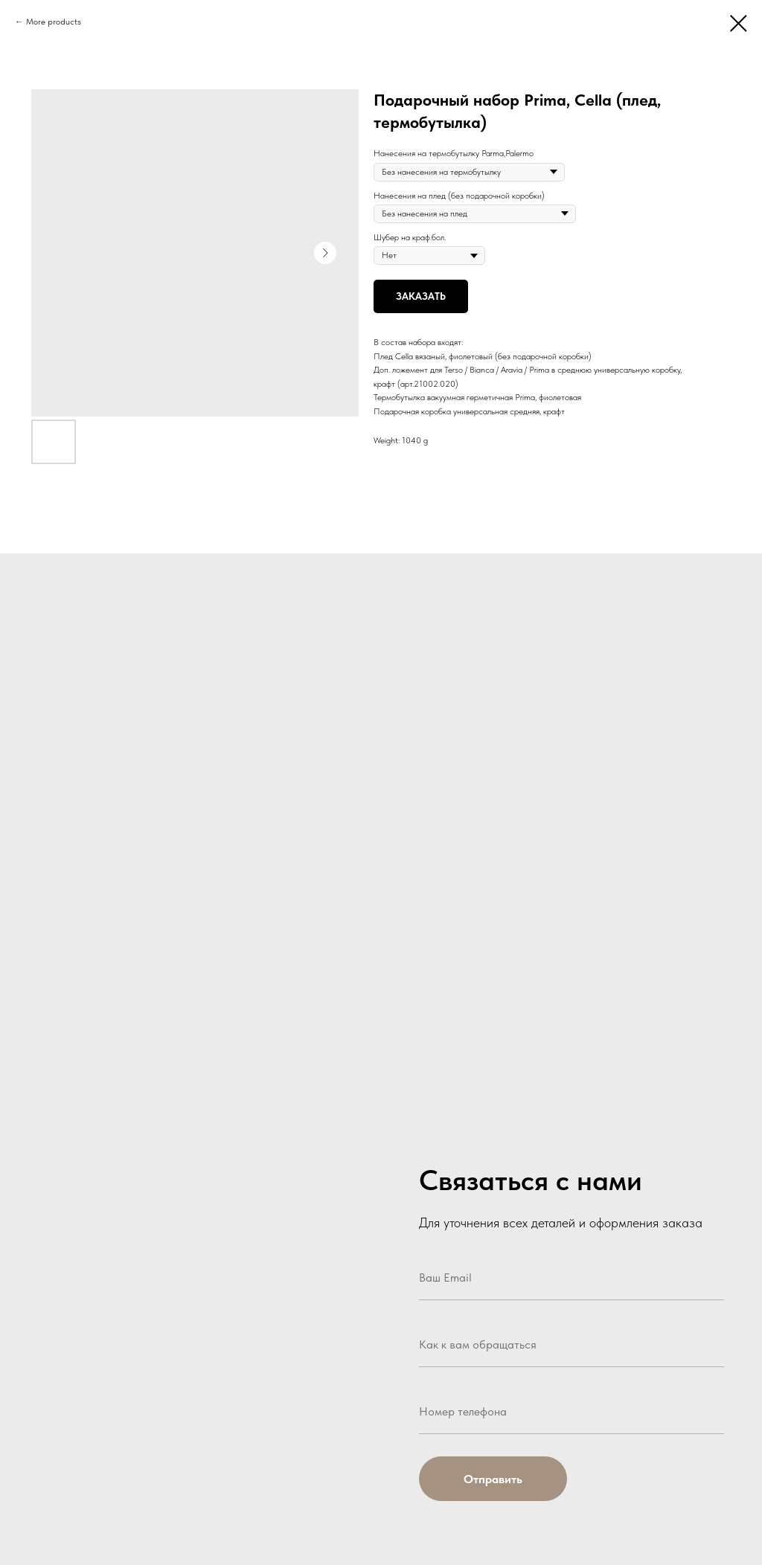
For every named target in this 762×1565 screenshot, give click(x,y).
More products (53, 21)
